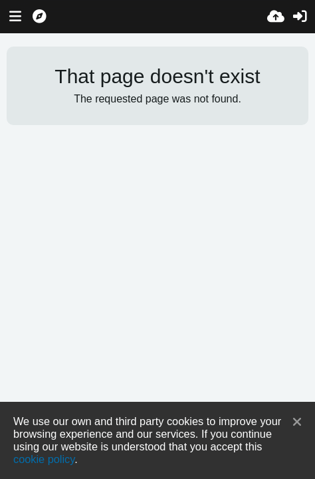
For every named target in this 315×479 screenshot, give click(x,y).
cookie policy (43, 459)
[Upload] (275, 16)
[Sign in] (299, 16)
